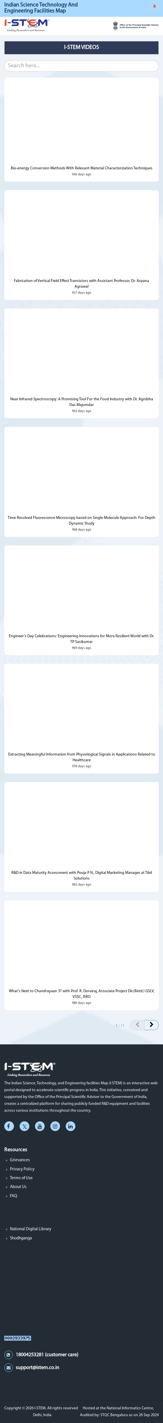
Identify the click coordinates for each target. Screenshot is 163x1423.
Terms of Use (21, 1178)
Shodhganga (21, 1238)
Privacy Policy (22, 1169)
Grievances (20, 1160)
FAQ (13, 1196)
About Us (18, 1187)
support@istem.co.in (37, 1368)
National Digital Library (30, 1229)
